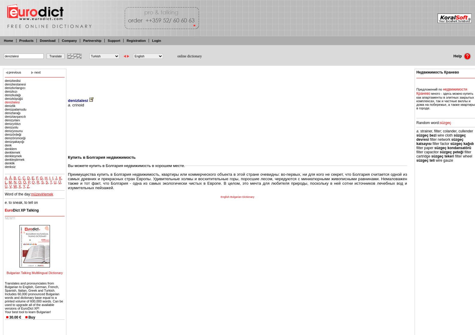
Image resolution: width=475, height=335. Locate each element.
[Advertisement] (237, 79)
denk (8, 145)
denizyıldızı (13, 124)
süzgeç (445, 123)
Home (8, 40)
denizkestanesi (15, 84)
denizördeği (13, 134)
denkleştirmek (15, 159)
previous (15, 72)
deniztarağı (13, 113)
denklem (11, 149)
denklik (10, 163)
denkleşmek (13, 156)
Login (156, 40)
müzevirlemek (42, 194)
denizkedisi (13, 80)
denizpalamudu (15, 109)
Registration (136, 40)
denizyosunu (14, 131)
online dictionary (189, 56)
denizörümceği (15, 138)
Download (48, 40)
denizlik (10, 106)
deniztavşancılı (15, 116)
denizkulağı (13, 95)
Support (114, 40)
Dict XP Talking (22, 210)
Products (26, 40)
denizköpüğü (14, 98)
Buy (31, 317)
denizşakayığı (14, 141)
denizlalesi (12, 102)
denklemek (12, 152)
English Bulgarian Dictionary (238, 196)
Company (69, 40)
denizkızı (11, 91)
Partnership (92, 40)
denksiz (10, 167)
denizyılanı (12, 120)
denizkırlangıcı (15, 88)
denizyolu (11, 127)
